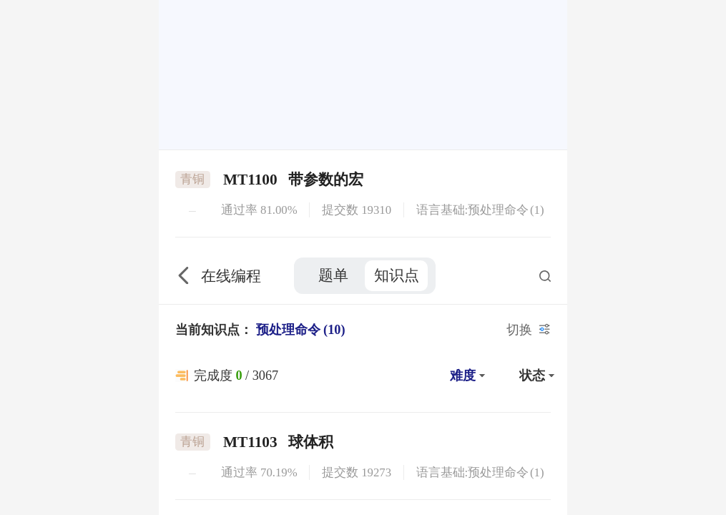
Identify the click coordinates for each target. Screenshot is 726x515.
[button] (465, 128)
